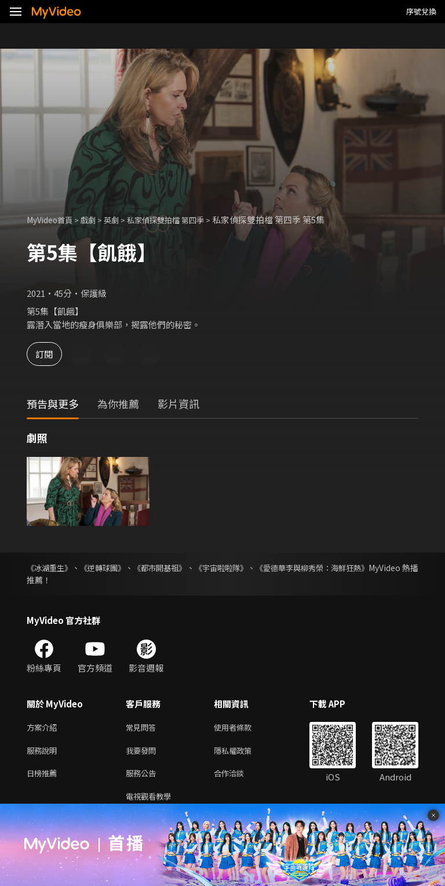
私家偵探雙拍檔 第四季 (182, 219)
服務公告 (143, 777)
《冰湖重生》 (51, 567)
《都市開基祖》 (182, 567)
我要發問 (143, 752)
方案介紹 (44, 728)
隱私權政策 (242, 752)
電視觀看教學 (152, 801)
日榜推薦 (44, 777)
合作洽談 (238, 777)
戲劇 (96, 219)
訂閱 (50, 354)
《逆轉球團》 (114, 567)
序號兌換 (421, 11)
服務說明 (44, 752)
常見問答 (143, 728)
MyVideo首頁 (53, 219)
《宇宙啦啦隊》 (253, 567)
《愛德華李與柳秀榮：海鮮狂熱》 (357, 567)
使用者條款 (242, 728)
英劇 (121, 219)
